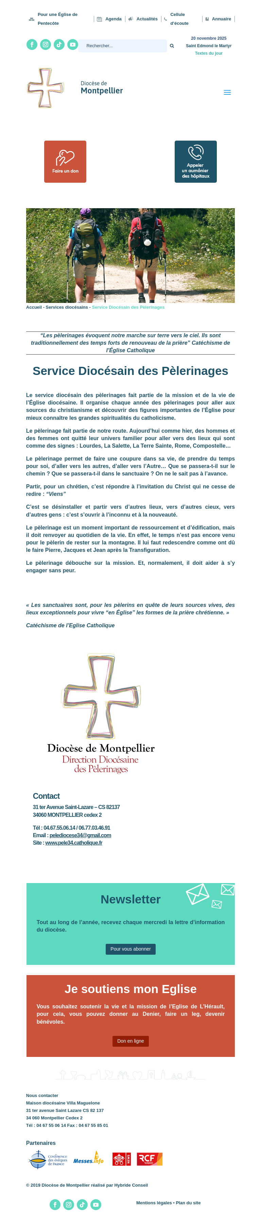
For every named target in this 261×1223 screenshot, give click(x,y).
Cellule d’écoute (179, 19)
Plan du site (188, 1202)
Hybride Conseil (131, 1185)
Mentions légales (154, 1202)
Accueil (34, 307)
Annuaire (221, 18)
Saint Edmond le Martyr (208, 45)
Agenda (113, 18)
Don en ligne (130, 1041)
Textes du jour (209, 53)
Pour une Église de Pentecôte (57, 19)
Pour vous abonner (130, 949)
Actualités (147, 18)
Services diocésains (67, 307)
